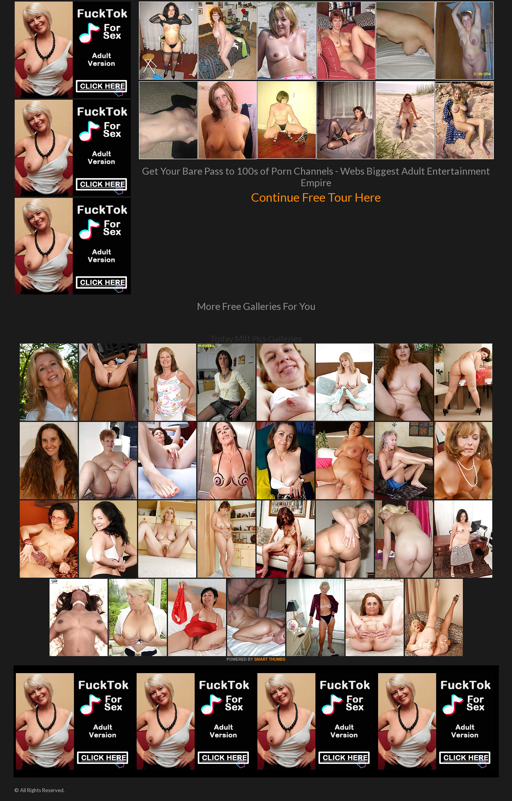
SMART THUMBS (269, 659)
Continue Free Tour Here (316, 196)
